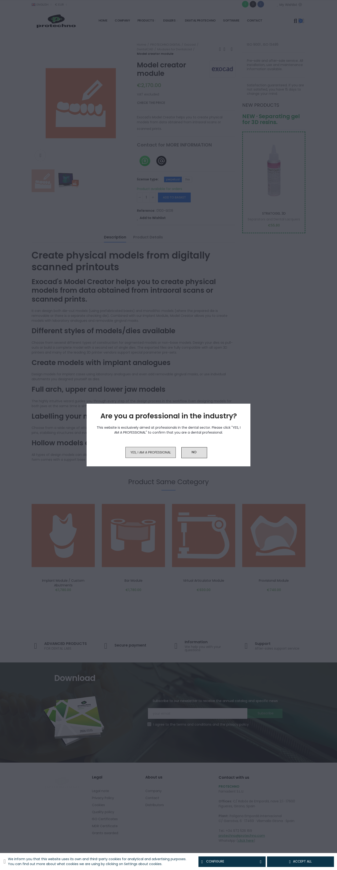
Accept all (300, 861)
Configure (232, 861)
